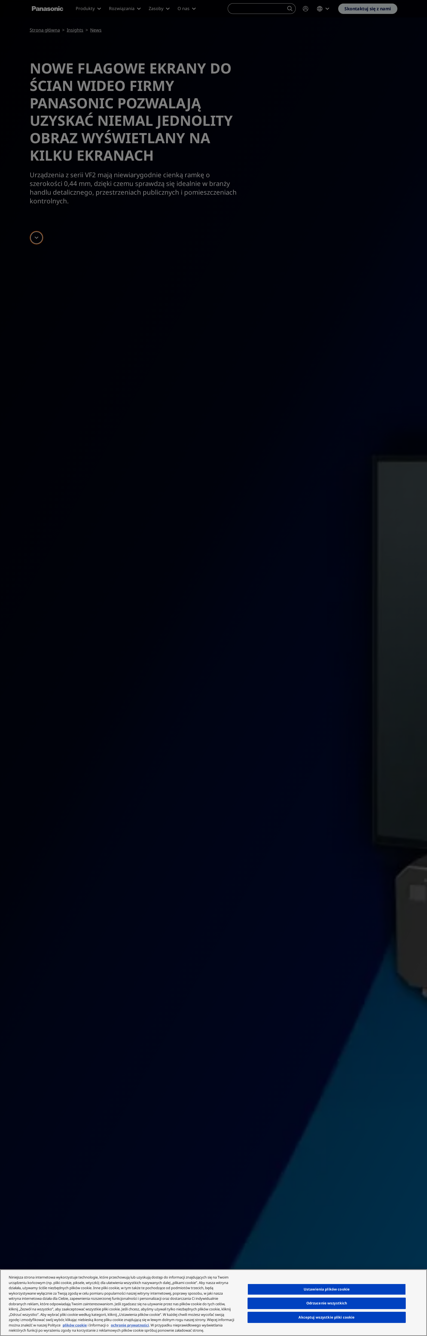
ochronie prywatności (130, 1325)
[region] (213, 1302)
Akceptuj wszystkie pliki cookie (326, 1317)
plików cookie (75, 1325)
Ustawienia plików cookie (327, 1289)
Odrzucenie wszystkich (326, 1303)
